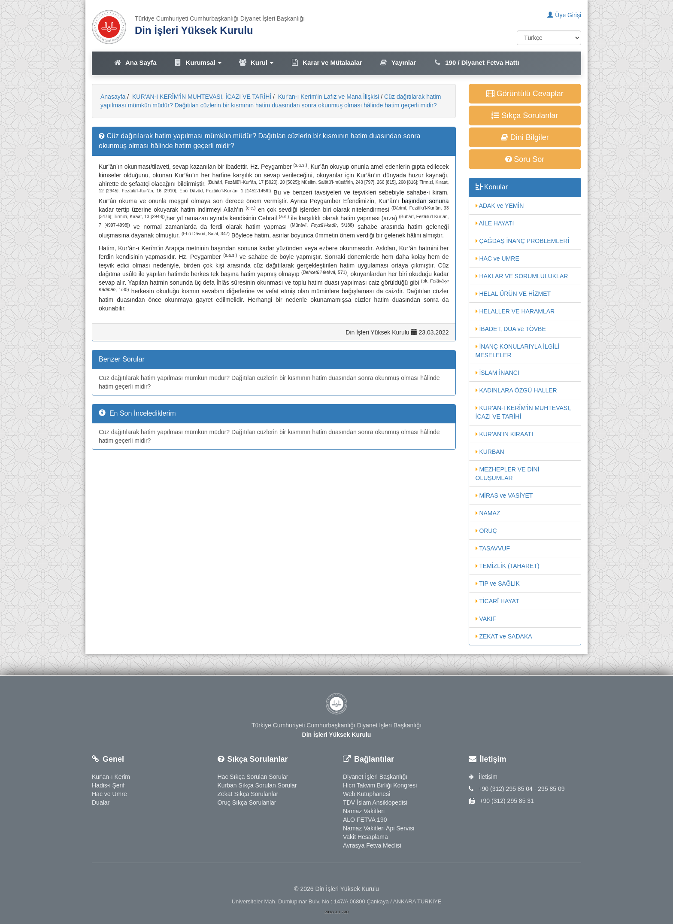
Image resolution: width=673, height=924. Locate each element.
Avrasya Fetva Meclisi (372, 845)
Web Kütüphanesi (366, 793)
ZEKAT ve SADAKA (504, 636)
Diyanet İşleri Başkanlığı (375, 776)
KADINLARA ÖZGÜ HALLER (516, 390)
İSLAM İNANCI (497, 372)
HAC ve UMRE (497, 258)
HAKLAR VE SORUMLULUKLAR (522, 276)
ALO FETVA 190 (365, 819)
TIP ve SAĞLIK (498, 583)
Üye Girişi (564, 15)
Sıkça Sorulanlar (524, 115)
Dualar (100, 802)
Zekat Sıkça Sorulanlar (248, 793)
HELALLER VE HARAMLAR (515, 311)
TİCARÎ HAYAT (497, 601)
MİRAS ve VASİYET (504, 495)
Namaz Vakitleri (364, 811)
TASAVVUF (493, 548)
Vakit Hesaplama (365, 836)
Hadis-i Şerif (108, 785)
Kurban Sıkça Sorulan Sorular (257, 785)
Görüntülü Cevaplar (525, 93)
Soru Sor (524, 159)
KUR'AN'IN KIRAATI (505, 434)
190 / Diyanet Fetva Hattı (476, 62)
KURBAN (490, 451)
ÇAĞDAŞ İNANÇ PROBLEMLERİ (523, 240)
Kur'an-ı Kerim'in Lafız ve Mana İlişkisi (327, 96)
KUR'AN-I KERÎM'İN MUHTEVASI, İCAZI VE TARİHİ (200, 96)
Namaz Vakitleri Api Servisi (378, 828)
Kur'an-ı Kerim (111, 776)
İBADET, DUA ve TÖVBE (511, 328)
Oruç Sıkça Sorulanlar (247, 802)
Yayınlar (397, 62)
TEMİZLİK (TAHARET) (508, 565)
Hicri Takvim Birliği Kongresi (380, 785)
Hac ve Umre (109, 793)
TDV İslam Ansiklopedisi (375, 802)
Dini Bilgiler (525, 137)
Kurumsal (197, 62)
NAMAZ (488, 513)
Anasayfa (112, 96)
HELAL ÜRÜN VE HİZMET (513, 293)
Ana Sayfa (135, 62)
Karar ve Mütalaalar (326, 62)
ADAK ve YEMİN (500, 205)
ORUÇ (486, 530)
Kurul (256, 62)
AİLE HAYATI (495, 223)
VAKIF (486, 618)
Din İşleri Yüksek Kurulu (194, 30)
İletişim (483, 776)
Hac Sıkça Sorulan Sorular (253, 776)
